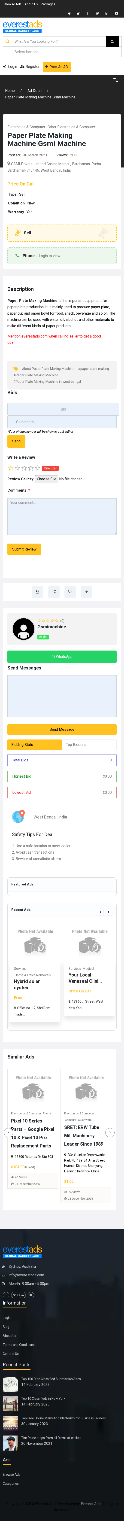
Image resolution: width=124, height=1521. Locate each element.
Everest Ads (91, 1504)
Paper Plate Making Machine (32, 300)
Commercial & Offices (18, 975)
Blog (6, 1327)
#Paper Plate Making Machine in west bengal (47, 382)
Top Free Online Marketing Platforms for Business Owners (63, 1418)
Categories (11, 1483)
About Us (31, 4)
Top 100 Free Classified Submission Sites (51, 1379)
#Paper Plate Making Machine (35, 375)
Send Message (62, 729)
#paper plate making (93, 369)
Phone (48, 1113)
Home (10, 90)
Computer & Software (79, 1120)
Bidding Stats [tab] (22, 744)
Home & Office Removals (75, 975)
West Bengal (45, 817)
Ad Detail (34, 90)
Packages (48, 4)
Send (16, 441)
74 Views (76, 1192)
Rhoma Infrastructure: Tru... (17, 988)
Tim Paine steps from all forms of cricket (51, 1438)
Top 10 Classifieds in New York (43, 1398)
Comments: (18, 490)
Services (63, 968)
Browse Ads (12, 4)
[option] (77, 972)
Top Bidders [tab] (76, 744)
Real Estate (10, 968)
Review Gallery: (20, 479)
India (62, 817)
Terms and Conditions (19, 1345)
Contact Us (11, 1354)
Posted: (14, 155)
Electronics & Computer (26, 127)
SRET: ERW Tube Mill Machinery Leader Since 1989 (84, 1136)
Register (29, 66)
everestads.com (34, 336)
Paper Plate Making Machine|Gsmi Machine (40, 97)
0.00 (107, 776)
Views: (62, 155)
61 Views (23, 1177)
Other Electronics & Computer (71, 127)
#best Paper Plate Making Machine (48, 369)
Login (10, 66)
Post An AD (56, 67)
